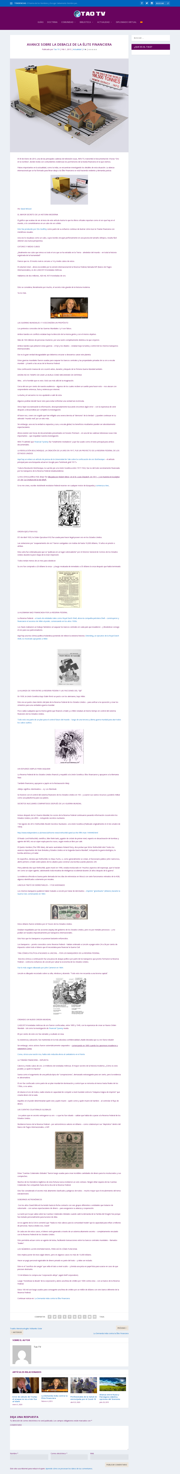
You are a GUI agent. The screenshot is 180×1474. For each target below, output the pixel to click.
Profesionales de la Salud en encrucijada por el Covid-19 (83, 1399)
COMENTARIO (16, 1426)
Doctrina (52, 23)
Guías (41, 23)
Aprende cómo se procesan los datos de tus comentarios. (69, 1469)
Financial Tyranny (41, 443)
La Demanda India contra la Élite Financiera (55, 1398)
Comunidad (67, 23)
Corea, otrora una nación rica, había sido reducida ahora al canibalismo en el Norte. (51, 1055)
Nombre (14, 1454)
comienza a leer (102, 486)
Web (92, 1454)
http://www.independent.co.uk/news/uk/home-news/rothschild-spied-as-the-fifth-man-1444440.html (58, 833)
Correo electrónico (59, 1454)
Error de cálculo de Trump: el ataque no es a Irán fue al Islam (24, 1400)
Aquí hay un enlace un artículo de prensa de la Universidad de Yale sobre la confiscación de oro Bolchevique (61, 460)
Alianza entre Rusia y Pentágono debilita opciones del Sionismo (110, 1397)
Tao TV (57, 50)
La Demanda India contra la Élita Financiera (52, 1299)
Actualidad (103, 23)
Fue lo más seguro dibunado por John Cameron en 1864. (40, 968)
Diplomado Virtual (126, 23)
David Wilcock (26, 210)
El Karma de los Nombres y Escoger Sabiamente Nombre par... (52, 3)
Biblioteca (85, 23)
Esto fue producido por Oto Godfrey (32, 230)
